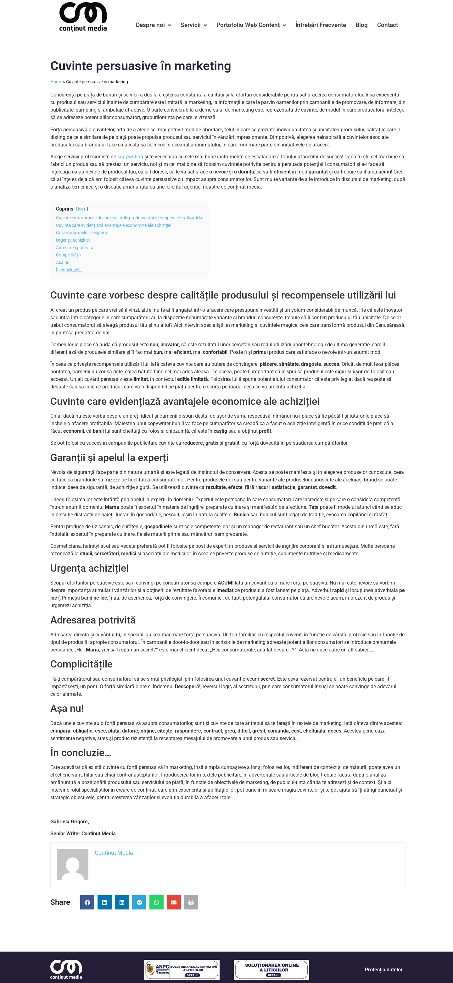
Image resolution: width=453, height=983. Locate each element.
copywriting (130, 157)
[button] (87, 902)
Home (56, 81)
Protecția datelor (384, 970)
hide (82, 209)
